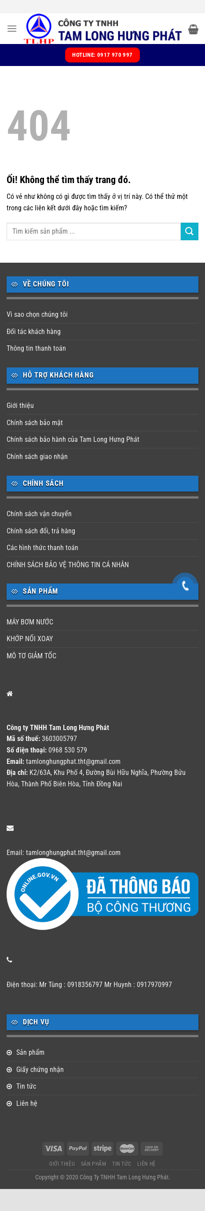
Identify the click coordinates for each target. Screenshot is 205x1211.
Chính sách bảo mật (35, 422)
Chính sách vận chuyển (39, 514)
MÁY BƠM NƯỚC (30, 622)
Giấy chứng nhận (40, 1069)
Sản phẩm (30, 1052)
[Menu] (12, 28)
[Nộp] (189, 231)
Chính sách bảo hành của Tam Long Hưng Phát (73, 439)
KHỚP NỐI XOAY (30, 639)
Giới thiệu (20, 405)
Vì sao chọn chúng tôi (37, 314)
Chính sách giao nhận (37, 456)
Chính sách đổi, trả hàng (41, 531)
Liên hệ (26, 1103)
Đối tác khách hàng (34, 331)
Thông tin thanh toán (36, 348)
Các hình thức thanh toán (42, 547)
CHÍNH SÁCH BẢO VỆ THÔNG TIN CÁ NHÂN (68, 565)
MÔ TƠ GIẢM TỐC (31, 656)
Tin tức (26, 1086)
